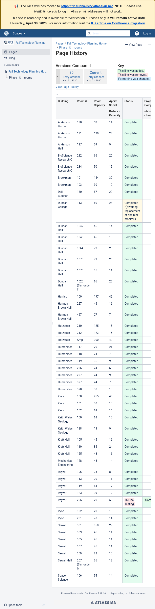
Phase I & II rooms (70, 47)
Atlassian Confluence (85, 593)
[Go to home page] (6, 33)
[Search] (89, 33)
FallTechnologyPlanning (30, 42)
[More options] (149, 45)
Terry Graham (71, 77)
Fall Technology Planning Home (87, 43)
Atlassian (103, 602)
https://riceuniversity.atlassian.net (87, 6)
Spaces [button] (17, 33)
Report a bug (117, 593)
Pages (60, 43)
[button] (14, 605)
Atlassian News (137, 593)
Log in (147, 33)
